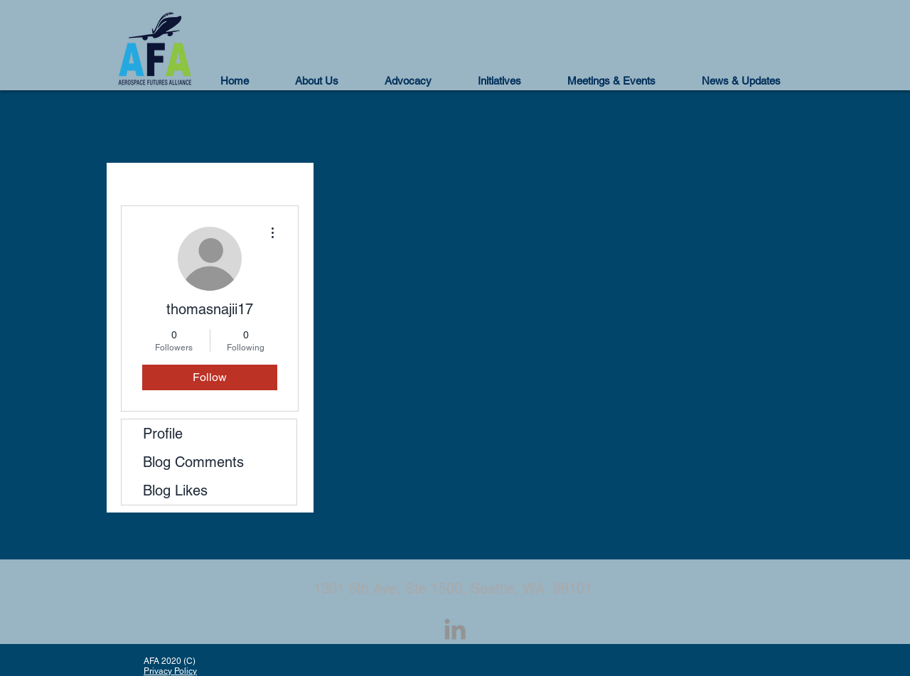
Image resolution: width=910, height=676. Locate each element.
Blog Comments (193, 462)
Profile (163, 433)
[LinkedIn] (455, 629)
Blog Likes (175, 490)
